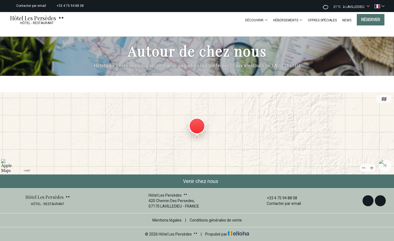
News (346, 20)
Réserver (370, 20)
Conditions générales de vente (216, 220)
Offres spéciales (322, 20)
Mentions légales (167, 220)
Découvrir (256, 20)
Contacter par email (280, 203)
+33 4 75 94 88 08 (278, 198)
